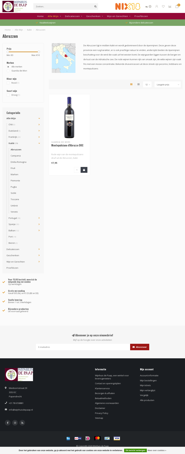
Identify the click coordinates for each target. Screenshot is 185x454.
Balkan (14, 230)
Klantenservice (102, 388)
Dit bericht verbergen (135, 450)
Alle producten (147, 400)
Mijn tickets (145, 385)
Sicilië (13, 193)
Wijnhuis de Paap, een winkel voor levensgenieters (112, 377)
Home (40, 16)
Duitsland (14, 130)
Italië (13, 143)
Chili (12, 124)
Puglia (14, 186)
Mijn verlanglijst (147, 390)
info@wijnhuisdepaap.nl (21, 409)
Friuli (13, 168)
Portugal (14, 218)
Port (12, 236)
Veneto (14, 211)
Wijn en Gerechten (117, 16)
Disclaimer (100, 408)
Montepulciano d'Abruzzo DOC (67, 145)
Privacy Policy (101, 413)
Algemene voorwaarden (107, 403)
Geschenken (93, 16)
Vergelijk (144, 395)
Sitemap (99, 418)
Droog (15, 95)
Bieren (13, 242)
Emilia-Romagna (18, 161)
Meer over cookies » (157, 450)
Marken (14, 174)
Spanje (14, 224)
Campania (16, 155)
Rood (15, 82)
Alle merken (16, 66)
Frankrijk (14, 136)
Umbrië (14, 205)
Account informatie (149, 375)
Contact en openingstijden (108, 383)
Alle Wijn (53, 16)
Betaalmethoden (103, 398)
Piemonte (15, 180)
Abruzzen (16, 149)
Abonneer (140, 347)
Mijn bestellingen (148, 380)
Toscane (15, 199)
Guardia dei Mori (19, 70)
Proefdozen (141, 16)
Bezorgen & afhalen (105, 393)
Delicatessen (72, 16)
